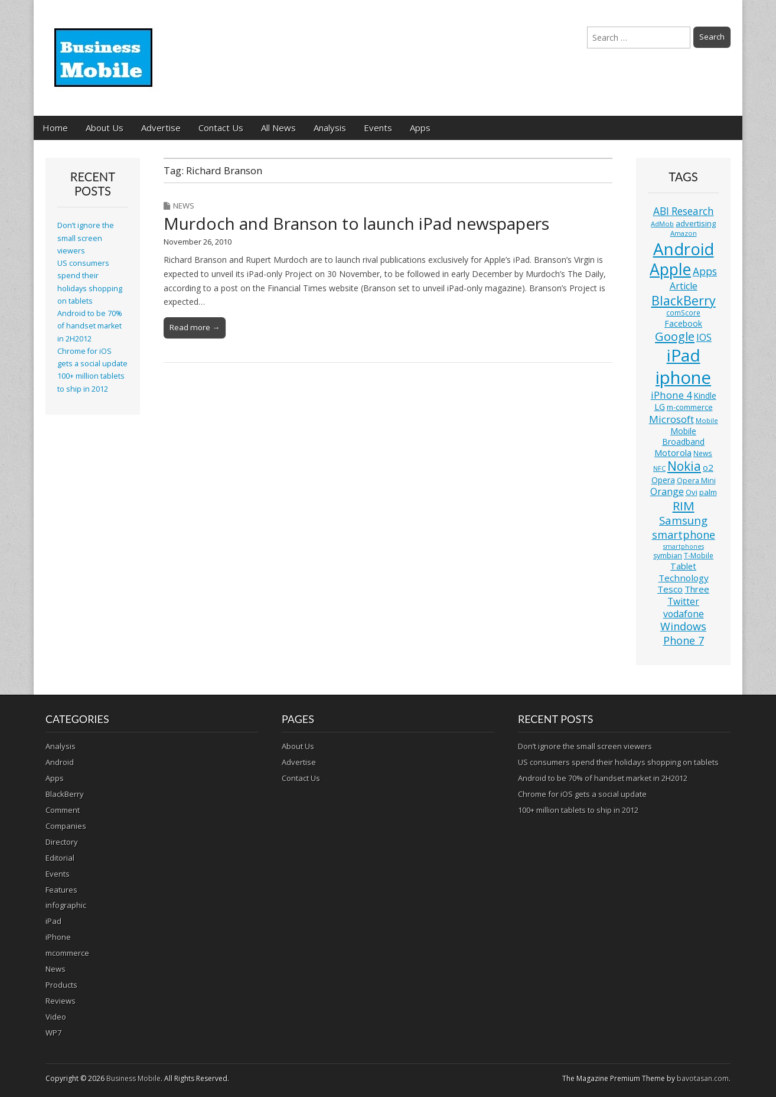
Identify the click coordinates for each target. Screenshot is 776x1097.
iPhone (58, 937)
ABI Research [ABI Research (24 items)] (683, 211)
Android (59, 762)
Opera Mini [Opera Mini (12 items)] (696, 481)
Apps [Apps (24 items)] (705, 271)
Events (378, 128)
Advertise (161, 128)
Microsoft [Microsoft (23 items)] (671, 419)
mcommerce (67, 953)
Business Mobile (133, 1078)
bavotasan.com (703, 1078)
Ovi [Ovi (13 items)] (691, 492)
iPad (53, 921)
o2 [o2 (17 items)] (708, 467)
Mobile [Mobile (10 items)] (707, 420)
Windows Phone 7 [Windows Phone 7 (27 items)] (683, 633)
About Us (104, 128)
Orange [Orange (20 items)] (667, 491)
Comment (62, 810)
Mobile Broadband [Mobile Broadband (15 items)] (683, 436)
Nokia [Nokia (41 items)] (684, 466)
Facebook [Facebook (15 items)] (683, 323)
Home (55, 128)
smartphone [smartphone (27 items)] (683, 535)
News (183, 205)
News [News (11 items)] (702, 453)
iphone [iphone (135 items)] (683, 377)
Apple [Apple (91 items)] (670, 269)
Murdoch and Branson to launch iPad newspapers (356, 223)
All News (278, 128)
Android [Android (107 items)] (683, 248)
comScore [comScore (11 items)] (683, 313)
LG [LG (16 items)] (659, 406)
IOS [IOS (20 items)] (704, 337)
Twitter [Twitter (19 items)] (683, 601)
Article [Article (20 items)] (683, 285)
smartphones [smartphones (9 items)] (683, 546)
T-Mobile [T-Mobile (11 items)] (698, 556)
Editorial (59, 857)
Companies (65, 826)
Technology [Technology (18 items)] (683, 578)
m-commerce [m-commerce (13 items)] (690, 407)
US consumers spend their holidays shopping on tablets (618, 762)
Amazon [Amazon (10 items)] (683, 233)
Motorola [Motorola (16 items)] (673, 452)
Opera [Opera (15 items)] (663, 480)
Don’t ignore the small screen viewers (85, 238)
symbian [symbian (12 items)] (667, 556)
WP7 (53, 1032)
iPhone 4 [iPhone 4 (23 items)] (671, 395)
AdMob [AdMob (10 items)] (662, 223)
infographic (65, 905)
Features (61, 889)
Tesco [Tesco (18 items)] (670, 589)
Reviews (60, 1000)
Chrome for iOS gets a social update (582, 794)
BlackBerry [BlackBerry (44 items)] (683, 300)
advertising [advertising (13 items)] (696, 223)
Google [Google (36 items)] (675, 336)
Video (55, 1016)
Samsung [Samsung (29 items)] (683, 520)
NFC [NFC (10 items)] (659, 468)
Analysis (330, 128)
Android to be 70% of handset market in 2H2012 (89, 326)
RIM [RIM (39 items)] (684, 505)
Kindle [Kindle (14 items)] (705, 395)
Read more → (194, 327)
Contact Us (220, 128)
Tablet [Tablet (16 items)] (683, 566)
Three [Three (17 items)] (696, 589)
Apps (420, 128)
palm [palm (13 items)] (708, 492)
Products (61, 984)
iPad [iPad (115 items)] (683, 355)
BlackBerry (64, 794)
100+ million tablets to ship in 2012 (578, 810)
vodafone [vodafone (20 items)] (683, 613)
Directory (61, 841)
